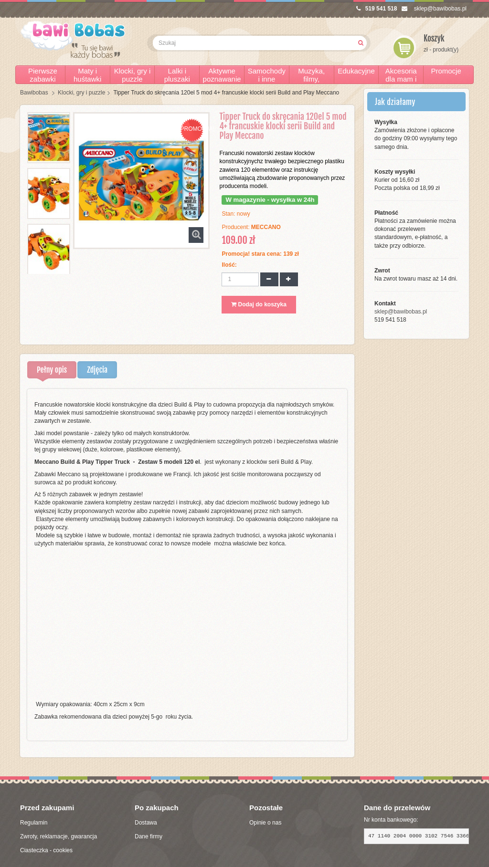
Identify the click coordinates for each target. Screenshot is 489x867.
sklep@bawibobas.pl (434, 8)
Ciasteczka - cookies (46, 850)
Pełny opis (52, 370)
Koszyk (434, 38)
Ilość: (229, 264)
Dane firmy (148, 836)
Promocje (446, 71)
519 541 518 (376, 8)
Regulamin (33, 822)
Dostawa (146, 822)
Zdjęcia (97, 370)
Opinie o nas (265, 822)
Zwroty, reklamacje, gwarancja (58, 836)
